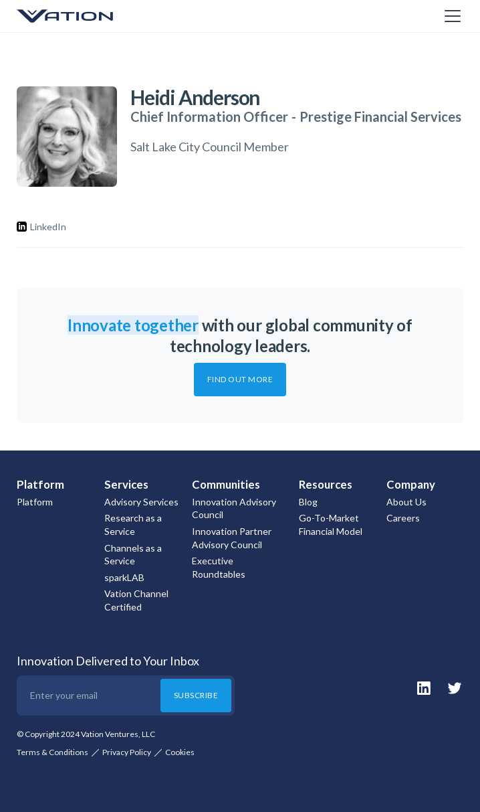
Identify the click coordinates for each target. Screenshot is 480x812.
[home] (83, 16)
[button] (450, 16)
